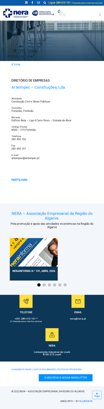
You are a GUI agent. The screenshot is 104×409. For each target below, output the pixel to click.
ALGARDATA (86, 401)
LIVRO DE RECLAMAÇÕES (44, 369)
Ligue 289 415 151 (75, 2)
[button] (100, 14)
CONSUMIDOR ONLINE (21, 369)
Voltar (15, 64)
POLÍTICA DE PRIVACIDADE (69, 369)
